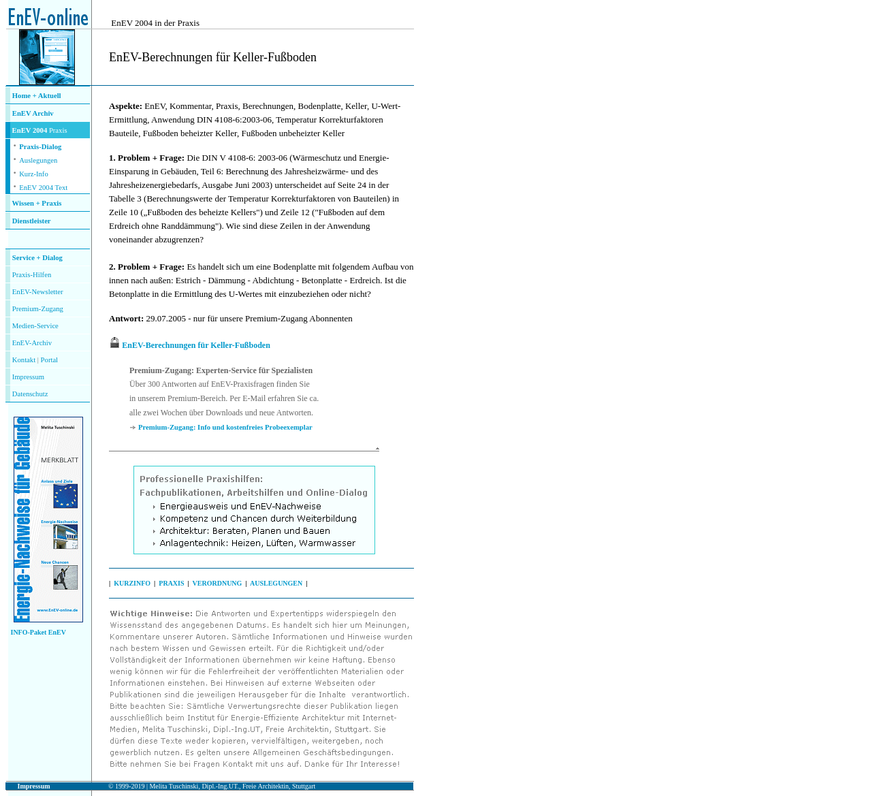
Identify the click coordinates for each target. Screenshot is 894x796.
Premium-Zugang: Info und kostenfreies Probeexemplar (225, 427)
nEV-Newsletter (39, 292)
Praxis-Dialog (40, 146)
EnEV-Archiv (32, 343)
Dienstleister (31, 221)
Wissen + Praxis (37, 203)
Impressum (28, 377)
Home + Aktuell (36, 95)
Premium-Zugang (37, 309)
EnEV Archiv (33, 113)
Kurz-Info (33, 174)
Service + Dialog (37, 257)
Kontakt (23, 360)
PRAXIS (171, 583)
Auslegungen (38, 160)
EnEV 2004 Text (43, 187)
